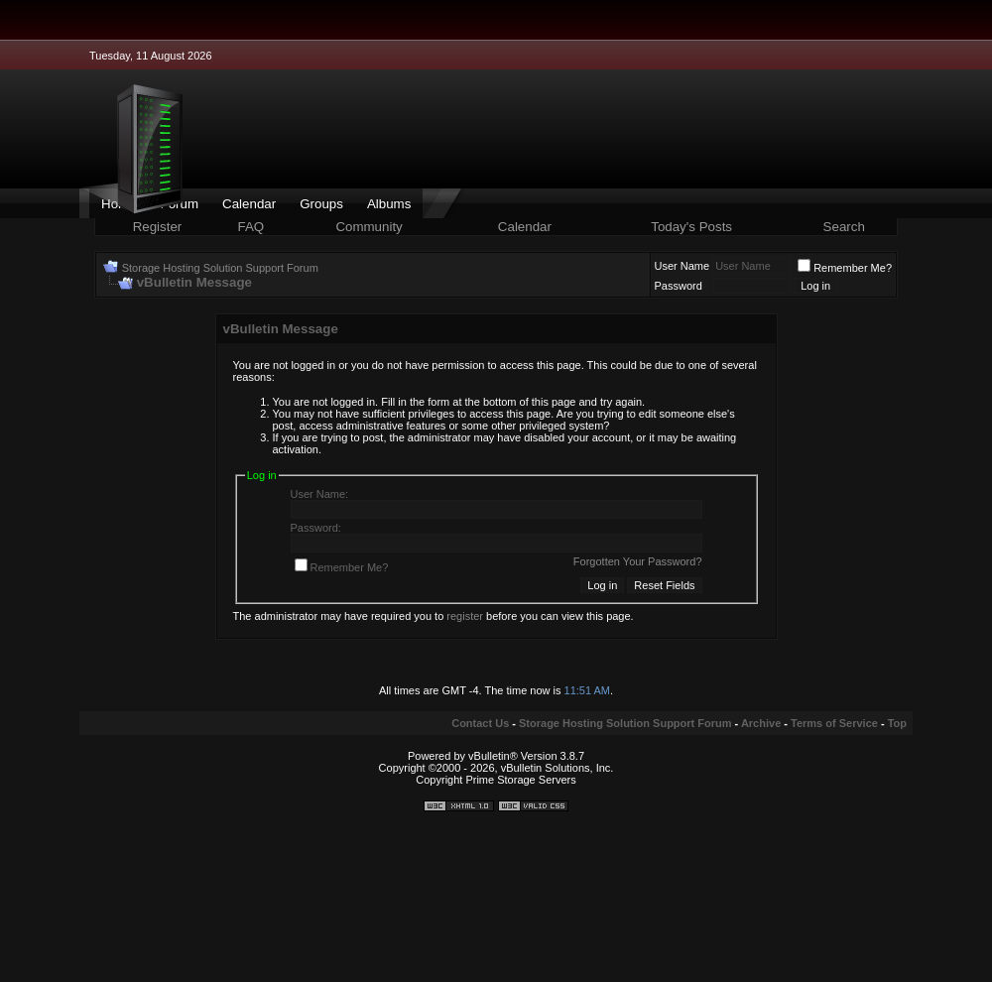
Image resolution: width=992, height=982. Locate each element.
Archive (761, 723)
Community (370, 226)
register (464, 616)
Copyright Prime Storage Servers (495, 780)
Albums (389, 203)
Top (897, 723)
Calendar (249, 203)
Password (678, 286)
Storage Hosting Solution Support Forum (220, 268)
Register (158, 226)
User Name (682, 266)
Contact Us (480, 723)
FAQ (251, 226)
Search (844, 226)
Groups (321, 203)
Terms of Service (834, 723)
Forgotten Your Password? (637, 561)
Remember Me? (845, 268)
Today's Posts (691, 226)
